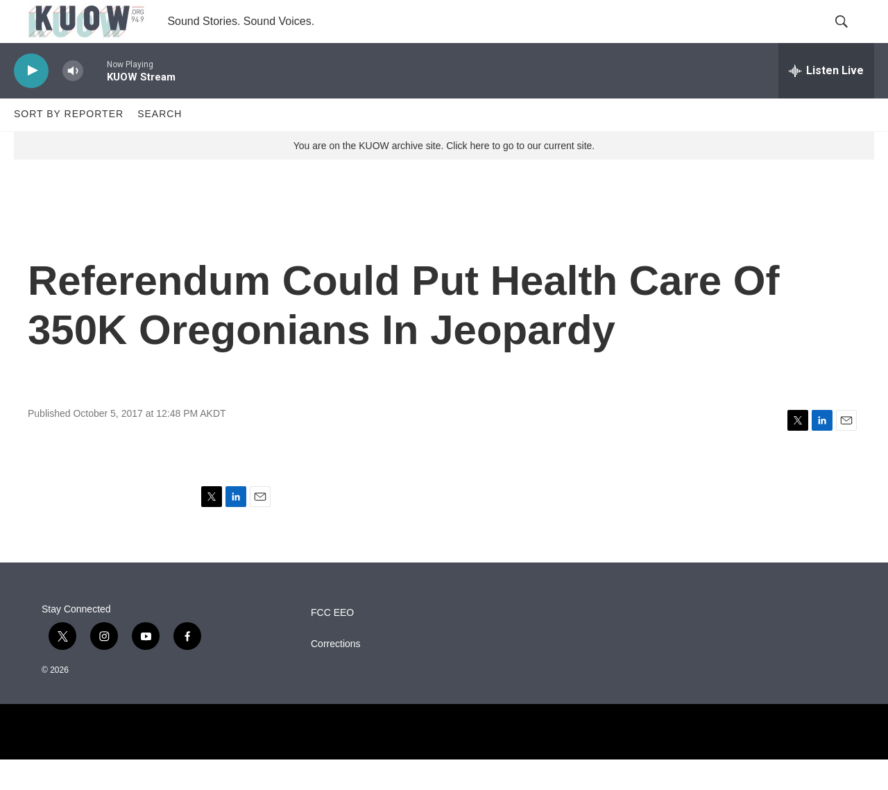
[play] (31, 101)
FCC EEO (332, 643)
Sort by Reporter (68, 144)
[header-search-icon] (852, 37)
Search (159, 144)
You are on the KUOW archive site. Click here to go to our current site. (444, 175)
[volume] (73, 101)
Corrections (336, 674)
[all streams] (826, 100)
